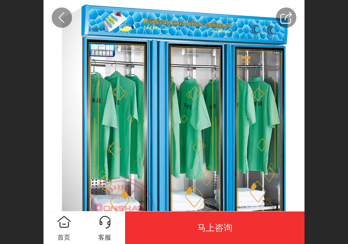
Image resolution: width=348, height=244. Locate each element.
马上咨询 (214, 228)
